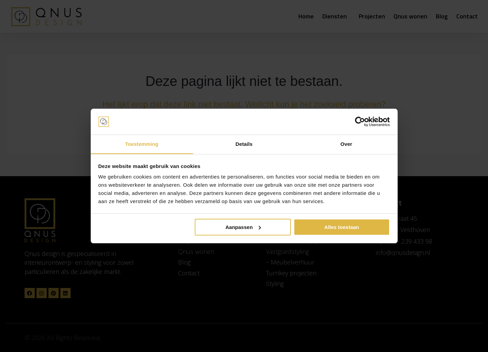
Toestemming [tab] (142, 144)
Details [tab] (244, 144)
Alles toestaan (341, 227)
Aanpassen (243, 227)
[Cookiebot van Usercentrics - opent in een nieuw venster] (360, 122)
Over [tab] (346, 144)
